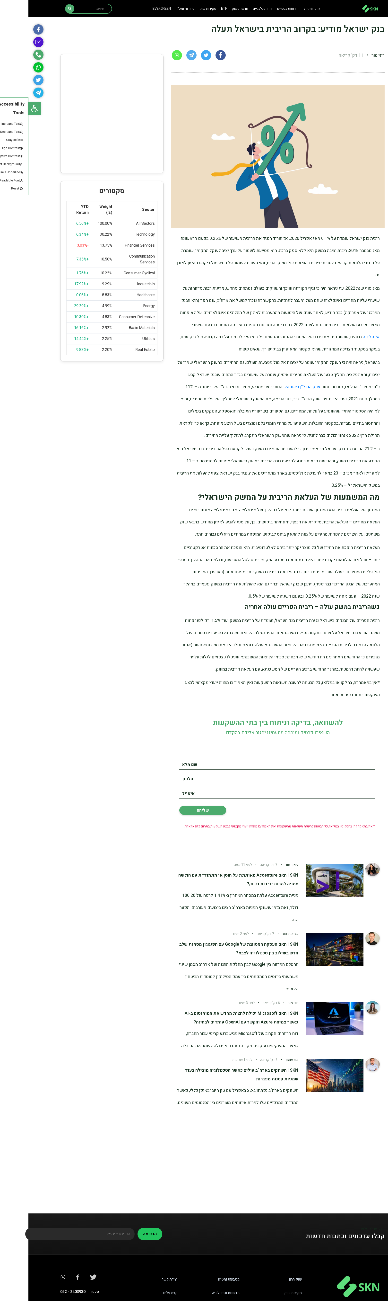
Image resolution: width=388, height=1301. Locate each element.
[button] (6, 108)
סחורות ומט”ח (156, 8)
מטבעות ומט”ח (200, 1279)
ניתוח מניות (283, 8)
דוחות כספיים (258, 8)
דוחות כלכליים (234, 8)
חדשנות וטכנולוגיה (197, 1293)
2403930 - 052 (44, 1292)
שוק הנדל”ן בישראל (274, 387)
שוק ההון (266, 1279)
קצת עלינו (142, 1293)
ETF (195, 8)
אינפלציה (342, 337)
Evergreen (133, 8)
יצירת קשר (141, 1279)
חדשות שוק (211, 8)
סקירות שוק (179, 8)
